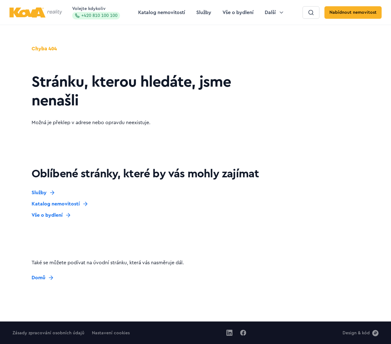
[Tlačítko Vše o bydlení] (238, 12)
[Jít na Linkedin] (229, 332)
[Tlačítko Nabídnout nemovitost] (353, 12)
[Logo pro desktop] (35, 12)
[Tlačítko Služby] (203, 12)
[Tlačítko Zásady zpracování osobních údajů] (48, 332)
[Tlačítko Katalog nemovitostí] (161, 12)
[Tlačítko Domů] (43, 277)
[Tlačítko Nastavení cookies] (111, 332)
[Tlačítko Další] (274, 12)
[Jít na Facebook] (243, 332)
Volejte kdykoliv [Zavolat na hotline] (96, 13)
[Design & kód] (360, 332)
